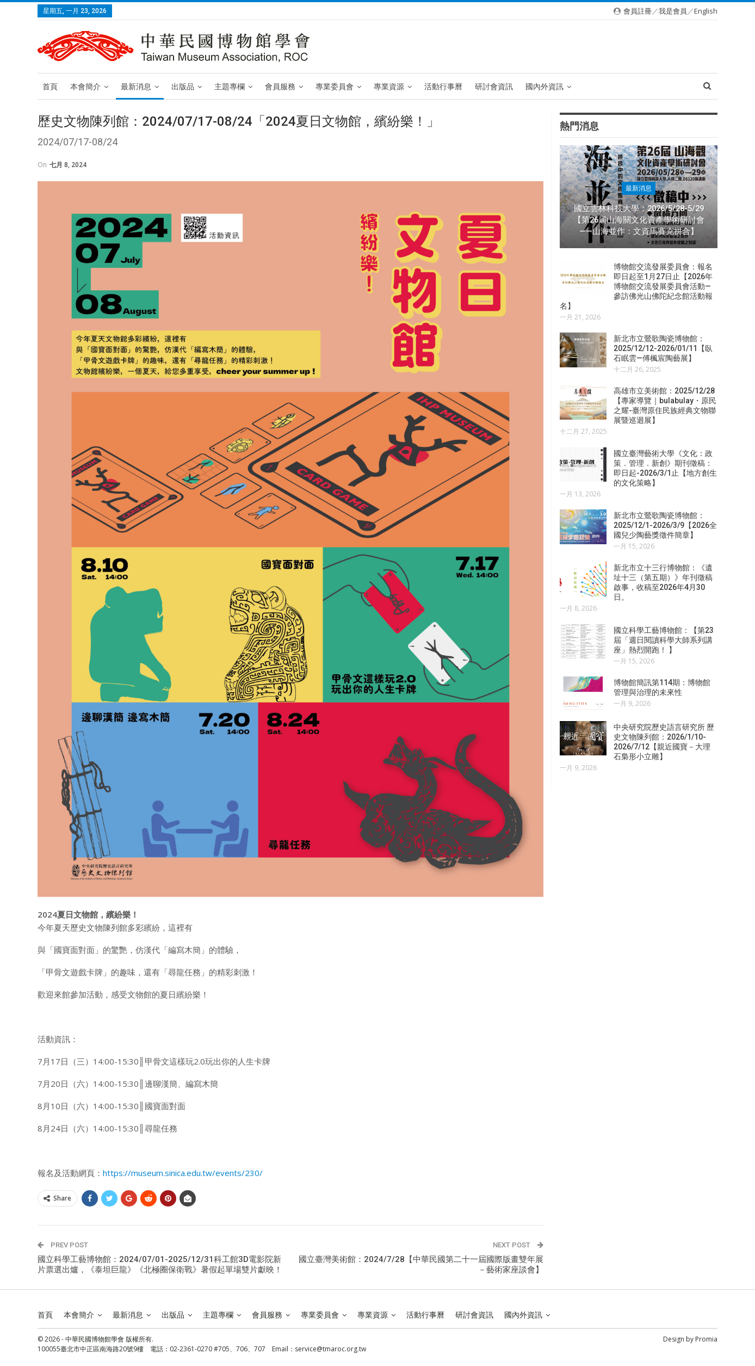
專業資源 (389, 86)
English (705, 11)
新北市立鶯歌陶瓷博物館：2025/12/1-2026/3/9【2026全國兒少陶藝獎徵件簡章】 (665, 525)
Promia (706, 1339)
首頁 (50, 86)
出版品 (182, 86)
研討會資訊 (494, 86)
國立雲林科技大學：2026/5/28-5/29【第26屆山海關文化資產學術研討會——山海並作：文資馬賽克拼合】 (638, 220)
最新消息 (136, 86)
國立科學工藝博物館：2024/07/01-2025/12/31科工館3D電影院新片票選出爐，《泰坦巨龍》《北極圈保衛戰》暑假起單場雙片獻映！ (160, 1264)
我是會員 (673, 11)
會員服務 (280, 86)
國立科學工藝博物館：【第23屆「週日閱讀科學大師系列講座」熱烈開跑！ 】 (664, 640)
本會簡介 (85, 86)
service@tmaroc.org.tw (330, 1348)
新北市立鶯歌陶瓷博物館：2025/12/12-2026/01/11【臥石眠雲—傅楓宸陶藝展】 (663, 348)
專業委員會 (334, 86)
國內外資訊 (544, 86)
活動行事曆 (443, 86)
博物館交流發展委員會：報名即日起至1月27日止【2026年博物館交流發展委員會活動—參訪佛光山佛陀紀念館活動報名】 (636, 286)
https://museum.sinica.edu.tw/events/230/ (183, 1172)
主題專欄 (229, 86)
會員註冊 (637, 11)
